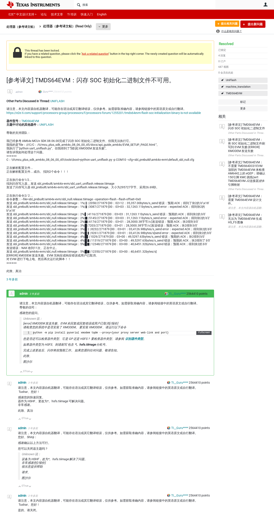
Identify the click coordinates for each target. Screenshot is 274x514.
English (96, 14)
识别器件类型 (134, 338)
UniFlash (231, 80)
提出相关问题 (228, 24)
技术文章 (54, 14)
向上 (21, 372)
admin (18, 91)
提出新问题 (255, 24)
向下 (31, 372)
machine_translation (238, 86)
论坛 (41, 14)
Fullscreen (204, 332)
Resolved (226, 44)
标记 (243, 101)
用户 (265, 4)
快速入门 (82, 14)
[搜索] (144, 4)
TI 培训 (68, 14)
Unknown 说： (31, 454)
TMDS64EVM (234, 93)
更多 (107, 26)
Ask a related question (95, 53)
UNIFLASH (57, 101)
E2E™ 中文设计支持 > (21, 14)
